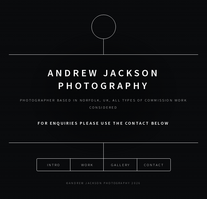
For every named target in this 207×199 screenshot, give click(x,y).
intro (54, 164)
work (87, 164)
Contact (154, 164)
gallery (120, 164)
